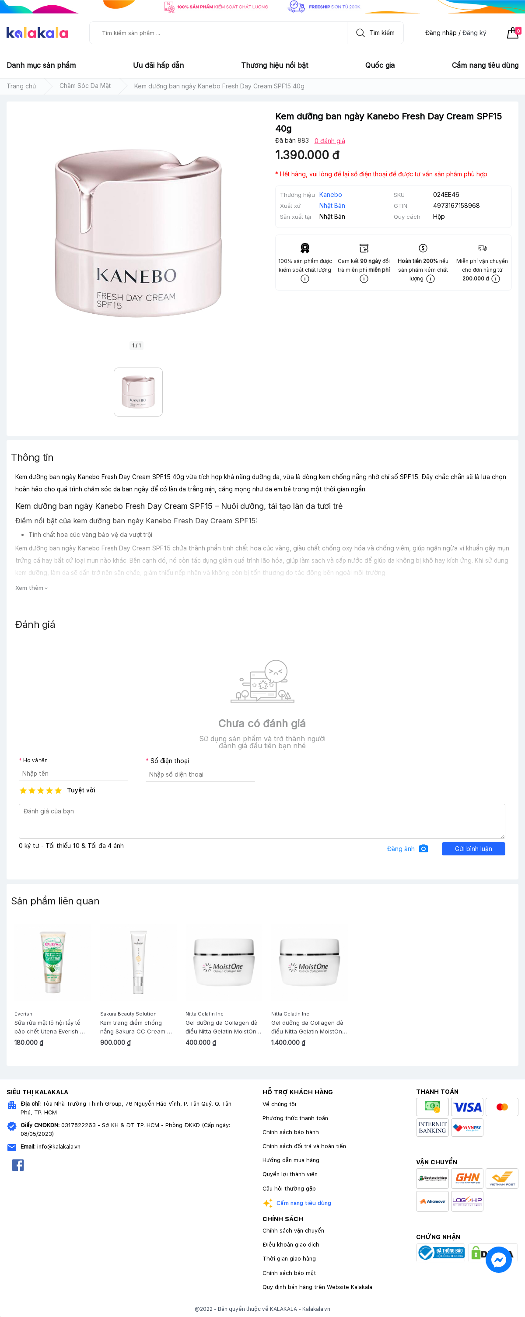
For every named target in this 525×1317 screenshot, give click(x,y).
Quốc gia (380, 65)
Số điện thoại (169, 761)
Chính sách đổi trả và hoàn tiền (304, 1146)
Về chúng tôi (279, 1104)
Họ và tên (35, 760)
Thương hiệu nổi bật (274, 65)
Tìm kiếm (373, 33)
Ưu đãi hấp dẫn (158, 65)
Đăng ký (474, 32)
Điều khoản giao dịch (290, 1244)
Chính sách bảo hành (290, 1132)
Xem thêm (32, 588)
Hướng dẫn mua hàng (290, 1160)
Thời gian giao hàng (289, 1258)
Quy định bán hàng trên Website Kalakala (317, 1287)
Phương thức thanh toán (295, 1118)
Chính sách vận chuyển (293, 1230)
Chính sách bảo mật (289, 1273)
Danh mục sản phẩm (41, 65)
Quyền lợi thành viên (290, 1174)
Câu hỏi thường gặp (289, 1188)
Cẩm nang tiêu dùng (485, 65)
